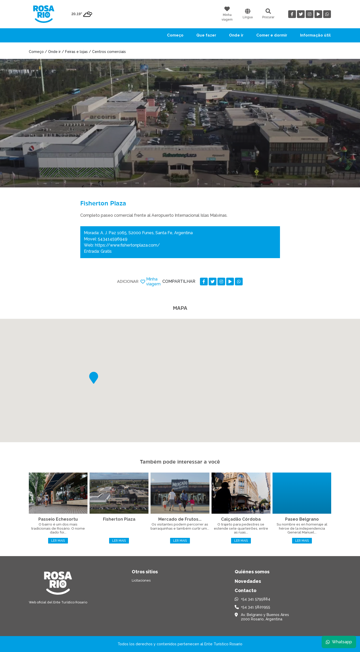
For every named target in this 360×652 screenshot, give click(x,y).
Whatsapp (339, 641)
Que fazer (206, 35)
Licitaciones (141, 580)
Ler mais (58, 540)
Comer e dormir (271, 35)
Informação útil (315, 35)
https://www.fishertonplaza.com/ (127, 245)
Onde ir (236, 35)
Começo (175, 35)
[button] (93, 378)
